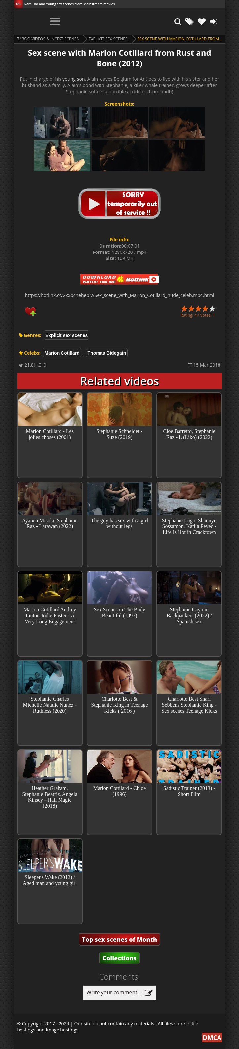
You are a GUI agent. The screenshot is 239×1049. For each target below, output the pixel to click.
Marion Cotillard (62, 353)
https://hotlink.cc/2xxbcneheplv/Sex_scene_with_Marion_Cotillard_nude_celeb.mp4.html (119, 295)
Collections (119, 958)
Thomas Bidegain (107, 353)
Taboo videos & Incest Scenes (48, 39)
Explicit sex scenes (108, 39)
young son (73, 79)
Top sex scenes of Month (119, 939)
